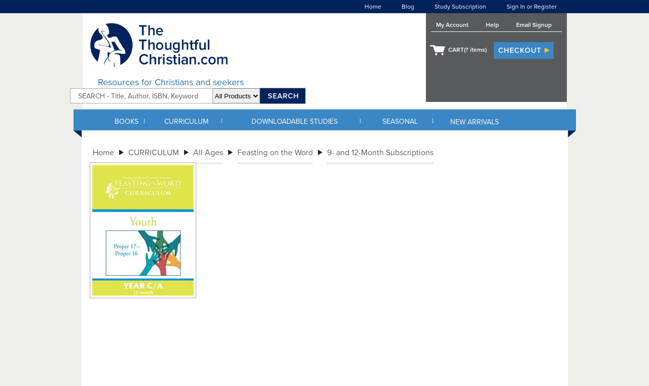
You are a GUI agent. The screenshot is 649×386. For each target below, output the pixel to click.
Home (373, 6)
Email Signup (534, 24)
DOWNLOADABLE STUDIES (294, 121)
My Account (452, 24)
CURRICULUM (186, 121)
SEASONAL (400, 121)
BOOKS (126, 121)
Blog (408, 6)
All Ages (208, 153)
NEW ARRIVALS (474, 122)
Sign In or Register (532, 6)
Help (492, 24)
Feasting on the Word (275, 153)
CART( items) (467, 49)
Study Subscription (460, 6)
